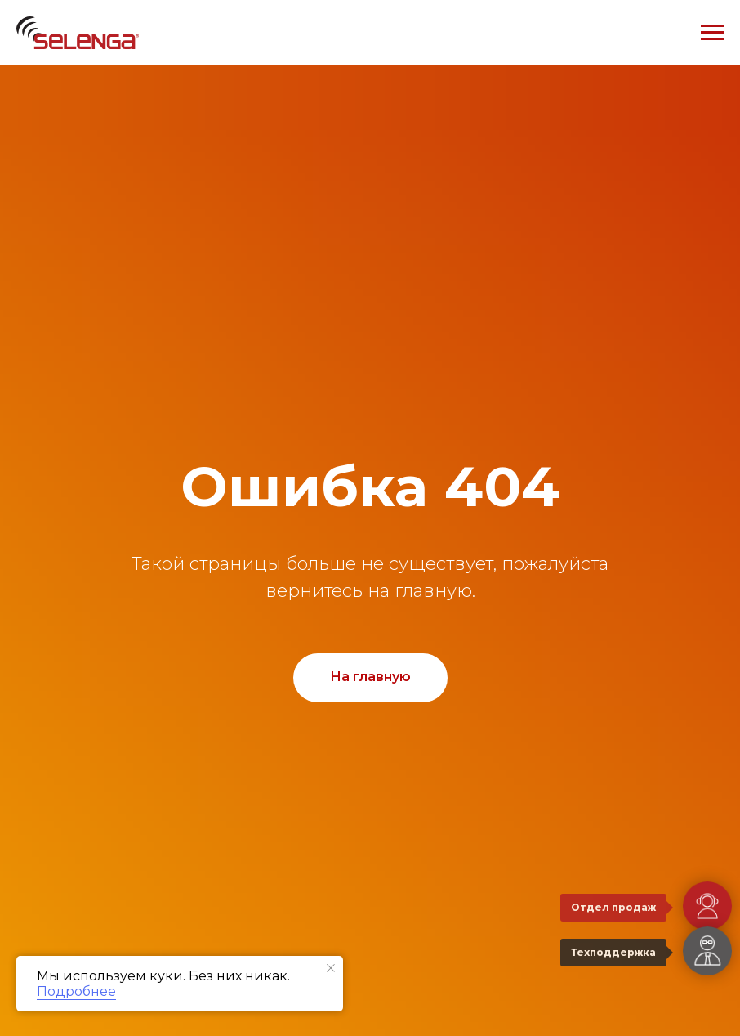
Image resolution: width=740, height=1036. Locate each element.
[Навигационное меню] (712, 33)
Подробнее (76, 991)
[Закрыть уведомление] (331, 968)
